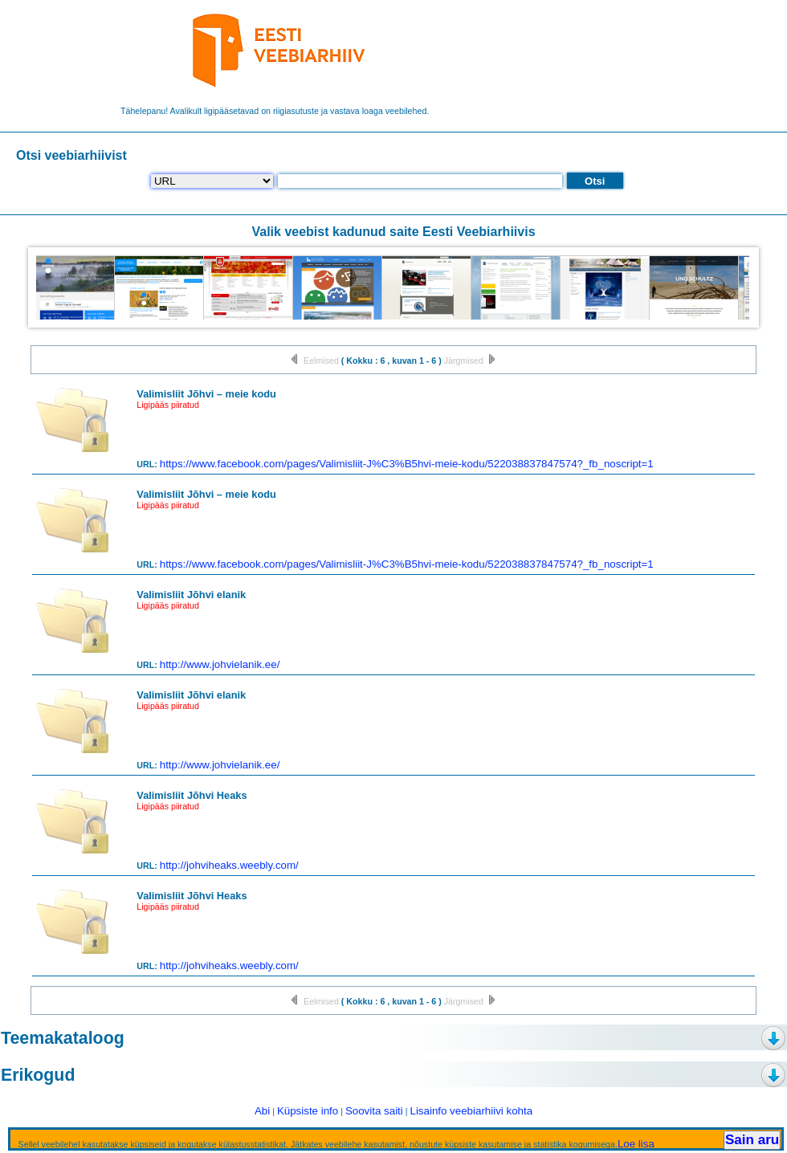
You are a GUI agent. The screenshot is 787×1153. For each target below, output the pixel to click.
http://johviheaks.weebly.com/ (229, 865)
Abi (262, 1111)
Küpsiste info (307, 1111)
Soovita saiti (374, 1111)
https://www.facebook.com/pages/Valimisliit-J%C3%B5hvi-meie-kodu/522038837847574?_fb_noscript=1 (407, 464)
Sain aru (752, 1139)
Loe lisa (636, 1144)
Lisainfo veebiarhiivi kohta (471, 1111)
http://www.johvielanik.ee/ (220, 664)
